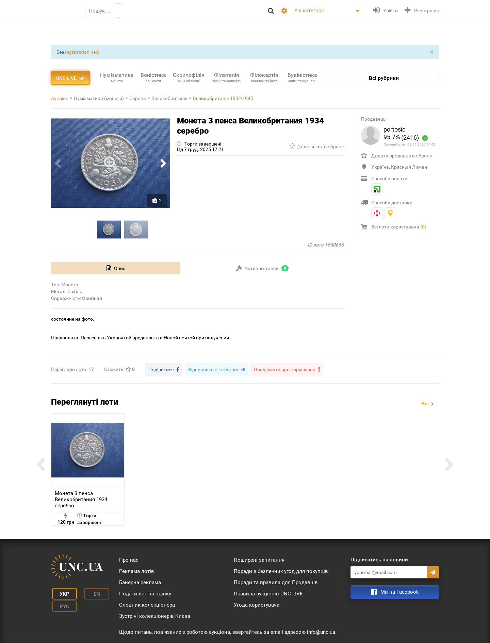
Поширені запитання (259, 559)
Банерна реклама (140, 581)
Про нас (128, 559)
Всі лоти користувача (398, 227)
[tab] (115, 268)
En (89, 592)
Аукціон (59, 98)
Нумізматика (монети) (99, 98)
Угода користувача (256, 604)
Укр (61, 592)
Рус (61, 602)
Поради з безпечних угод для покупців (281, 570)
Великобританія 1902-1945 (223, 98)
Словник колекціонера (147, 604)
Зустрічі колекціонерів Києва (154, 615)
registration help (82, 52)
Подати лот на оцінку (145, 593)
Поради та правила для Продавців (276, 581)
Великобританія (169, 98)
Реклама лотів (136, 570)
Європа (137, 98)
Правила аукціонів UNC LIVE (268, 593)
